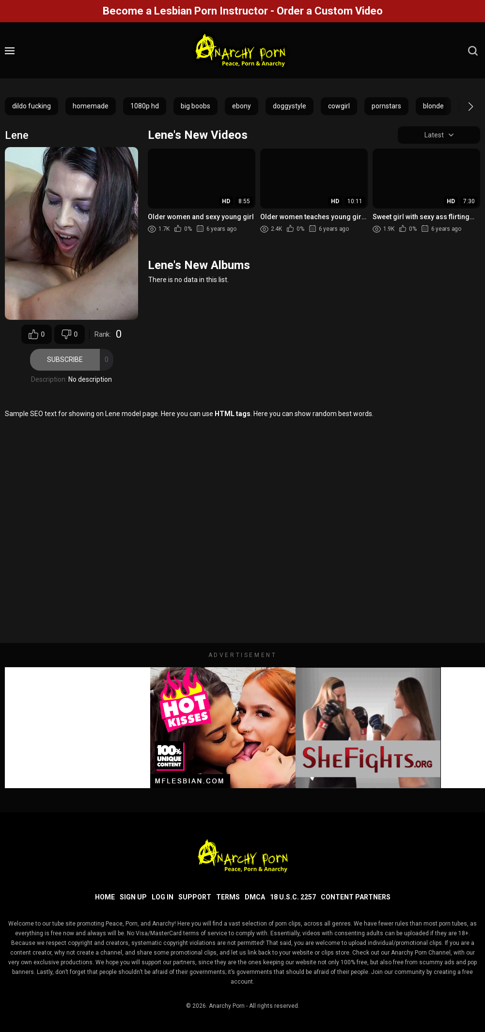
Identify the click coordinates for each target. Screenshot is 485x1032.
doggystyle (289, 106)
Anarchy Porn (227, 1005)
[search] (473, 51)
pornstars (386, 106)
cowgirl (339, 106)
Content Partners (356, 897)
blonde (433, 106)
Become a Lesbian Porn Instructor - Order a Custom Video (243, 11)
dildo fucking (31, 106)
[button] (462, 106)
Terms (228, 897)
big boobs (195, 106)
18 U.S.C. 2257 (293, 897)
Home (105, 897)
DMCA (255, 897)
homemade (91, 106)
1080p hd (144, 106)
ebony (241, 106)
